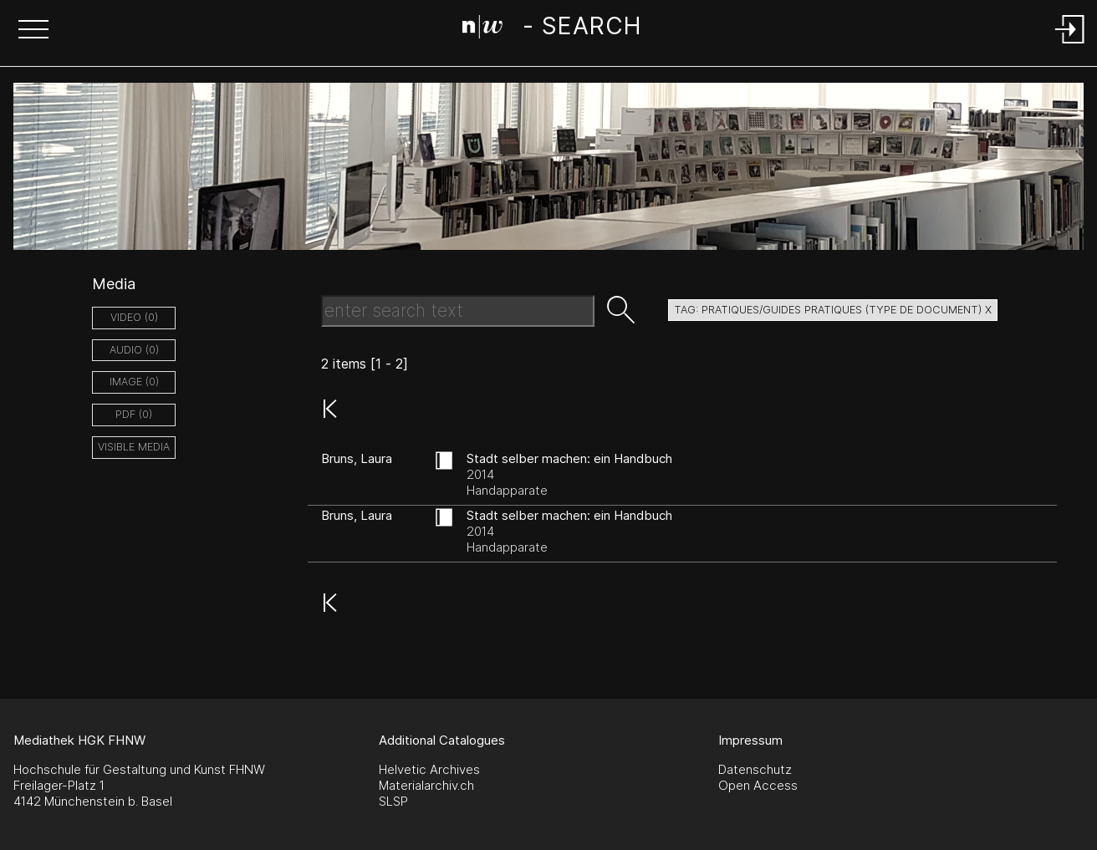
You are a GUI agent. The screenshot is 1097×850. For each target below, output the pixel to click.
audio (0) (134, 350)
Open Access (758, 785)
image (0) (134, 381)
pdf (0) (133, 414)
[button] (33, 31)
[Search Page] (551, 29)
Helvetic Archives (429, 769)
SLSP (393, 801)
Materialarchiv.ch (426, 785)
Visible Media (134, 446)
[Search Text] (457, 311)
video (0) (134, 317)
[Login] (1070, 45)
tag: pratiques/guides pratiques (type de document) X (833, 309)
